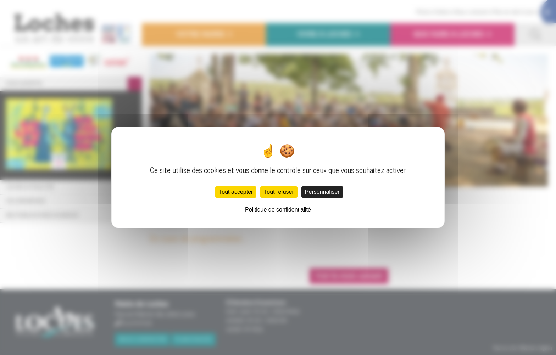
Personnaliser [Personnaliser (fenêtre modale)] (322, 192)
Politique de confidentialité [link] (278, 210)
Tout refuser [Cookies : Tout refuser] (279, 192)
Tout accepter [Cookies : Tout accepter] (236, 192)
